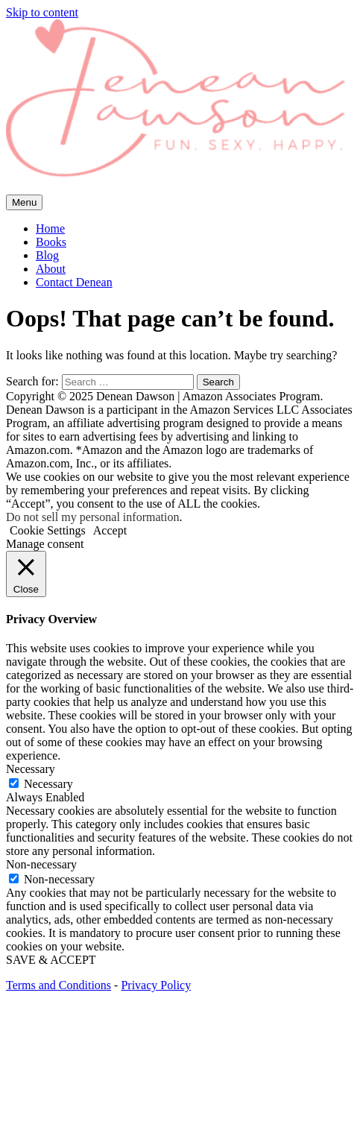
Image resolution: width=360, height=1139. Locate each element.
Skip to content (42, 12)
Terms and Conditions (58, 985)
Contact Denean (74, 282)
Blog (47, 255)
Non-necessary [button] (41, 864)
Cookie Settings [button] (48, 530)
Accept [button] (110, 530)
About (51, 268)
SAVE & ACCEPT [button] (51, 959)
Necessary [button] (30, 769)
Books (51, 242)
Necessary (48, 783)
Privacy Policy (156, 985)
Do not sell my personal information (92, 517)
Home (50, 228)
